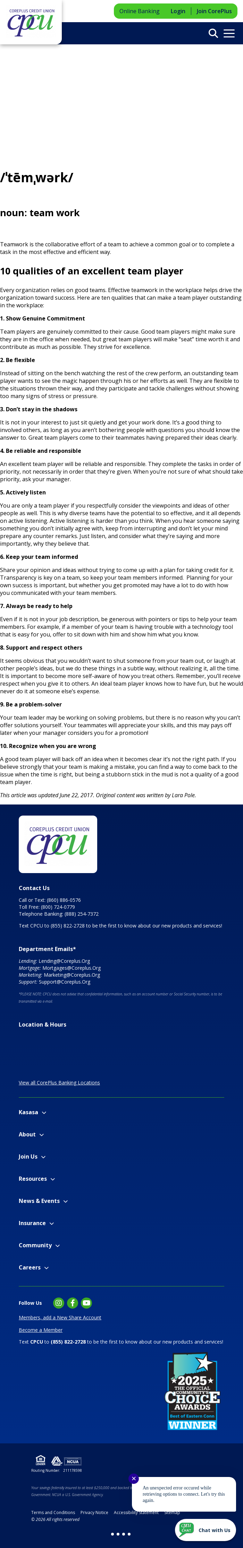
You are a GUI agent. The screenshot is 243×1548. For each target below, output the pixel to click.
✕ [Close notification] (133, 1478)
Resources (33, 1178)
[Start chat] (205, 1530)
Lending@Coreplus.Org (64, 961)
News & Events (39, 1201)
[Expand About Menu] (41, 1135)
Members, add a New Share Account (60, 1317)
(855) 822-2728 (68, 925)
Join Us (28, 1156)
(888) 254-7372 (82, 914)
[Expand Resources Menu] (52, 1179)
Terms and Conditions (53, 1512)
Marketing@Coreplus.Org (72, 974)
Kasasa (28, 1112)
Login (178, 11)
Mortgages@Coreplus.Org (71, 968)
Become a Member (40, 1330)
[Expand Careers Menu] (46, 1268)
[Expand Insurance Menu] (51, 1223)
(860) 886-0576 (64, 900)
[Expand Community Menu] (57, 1246)
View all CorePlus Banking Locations (59, 1082)
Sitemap (172, 1512)
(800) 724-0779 (58, 907)
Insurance (32, 1223)
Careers (30, 1267)
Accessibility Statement (136, 1512)
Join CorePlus (214, 11)
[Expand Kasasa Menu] (44, 1113)
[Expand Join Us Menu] (43, 1157)
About (27, 1134)
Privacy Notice (94, 1512)
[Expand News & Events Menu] (65, 1201)
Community (35, 1245)
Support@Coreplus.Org (64, 981)
